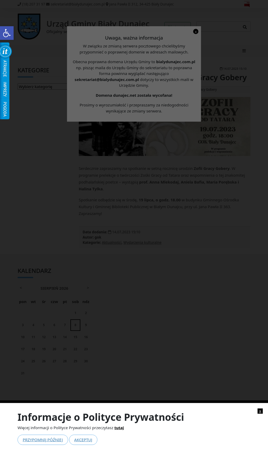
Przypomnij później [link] (43, 439)
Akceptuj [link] (83, 439)
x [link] (260, 410)
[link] (7, 33)
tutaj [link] (119, 427)
